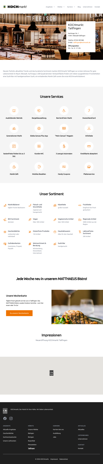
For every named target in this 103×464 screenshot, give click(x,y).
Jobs (54, 437)
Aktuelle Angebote (9, 429)
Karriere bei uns (58, 429)
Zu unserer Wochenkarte (19, 313)
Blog (79, 7)
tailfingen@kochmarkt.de (81, 42)
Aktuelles (81, 429)
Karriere (56, 426)
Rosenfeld (31, 441)
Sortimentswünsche (9, 437)
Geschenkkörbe (8, 433)
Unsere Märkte (33, 429)
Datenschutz (63, 459)
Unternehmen (87, 7)
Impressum (54, 459)
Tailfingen (31, 448)
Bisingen (31, 437)
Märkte (31, 426)
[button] (51, 373)
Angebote (6, 426)
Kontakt (97, 7)
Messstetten (32, 444)
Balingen (31, 433)
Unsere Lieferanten (9, 441)
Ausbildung (57, 433)
